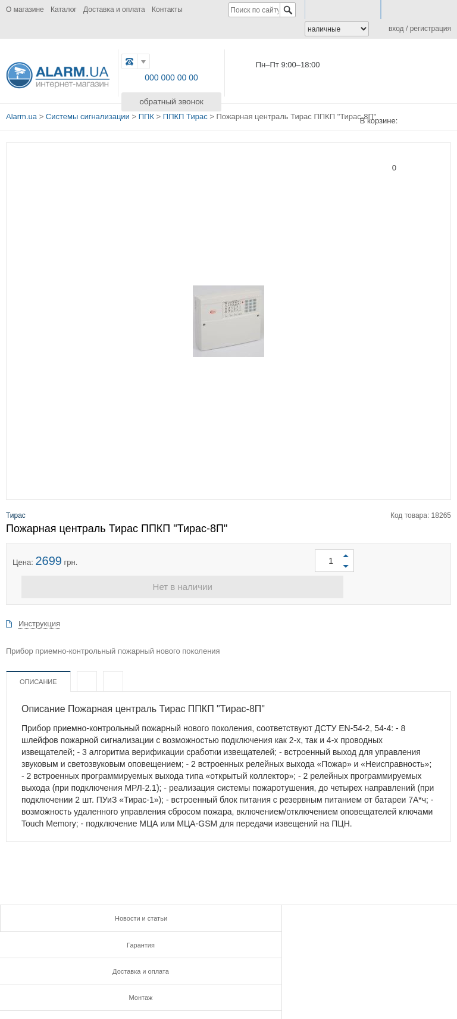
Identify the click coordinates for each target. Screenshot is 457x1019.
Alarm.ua (21, 114)
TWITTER (197, 978)
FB (144, 978)
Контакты (167, 9)
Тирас (16, 511)
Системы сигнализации (88, 114)
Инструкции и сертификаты (228, 938)
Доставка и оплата (114, 9)
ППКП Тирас (185, 114)
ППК (146, 114)
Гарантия (228, 914)
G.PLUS (171, 978)
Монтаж (76, 938)
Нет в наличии (228, 584)
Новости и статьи (76, 914)
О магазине (25, 9)
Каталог (64, 9)
